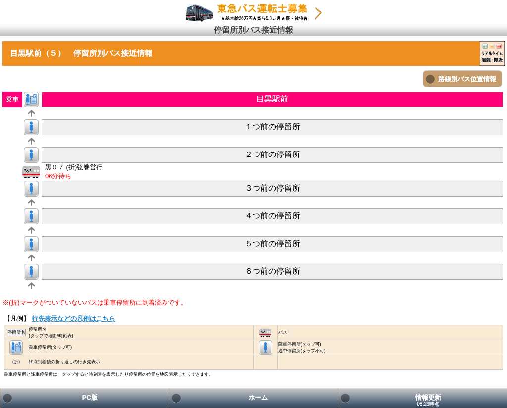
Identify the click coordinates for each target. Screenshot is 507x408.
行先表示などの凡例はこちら (73, 318)
